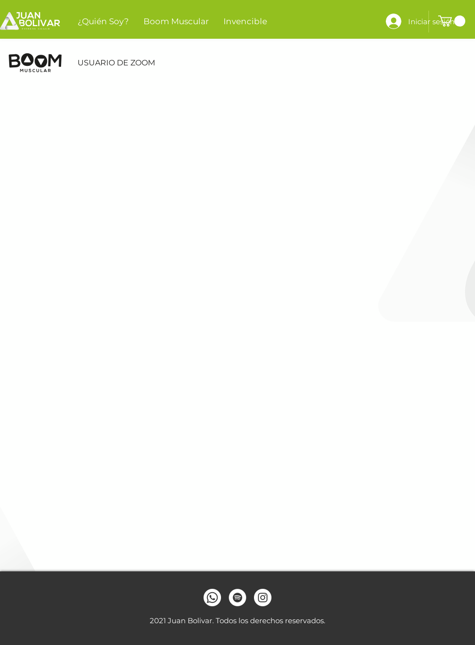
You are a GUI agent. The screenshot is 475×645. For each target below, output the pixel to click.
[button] (451, 21)
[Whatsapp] (212, 597)
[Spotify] (237, 597)
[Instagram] (262, 597)
